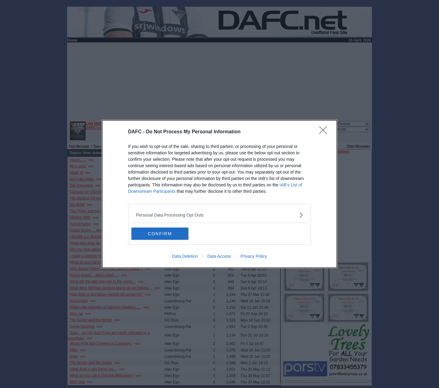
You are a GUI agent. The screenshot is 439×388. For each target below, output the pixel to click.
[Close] (325, 132)
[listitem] (219, 215)
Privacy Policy (254, 256)
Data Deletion (185, 256)
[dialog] (219, 194)
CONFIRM (160, 233)
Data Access (219, 256)
